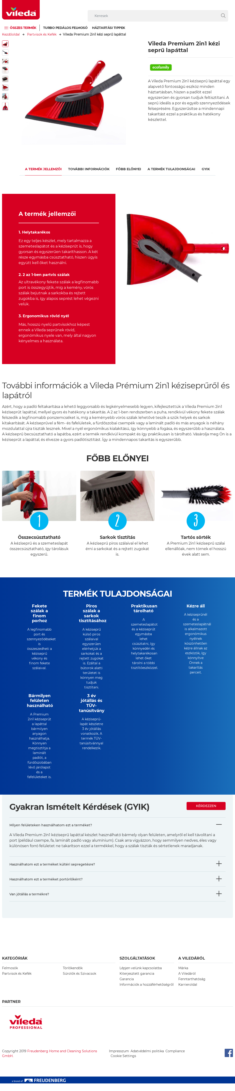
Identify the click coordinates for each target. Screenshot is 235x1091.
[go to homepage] (21, 9)
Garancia (127, 987)
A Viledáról (187, 981)
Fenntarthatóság (191, 987)
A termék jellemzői (43, 169)
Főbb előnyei (128, 169)
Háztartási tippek (108, 28)
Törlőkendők (73, 976)
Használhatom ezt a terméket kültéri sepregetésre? (52, 872)
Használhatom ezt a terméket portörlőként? (46, 887)
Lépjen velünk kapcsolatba (141, 976)
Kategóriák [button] (15, 966)
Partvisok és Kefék (41, 34)
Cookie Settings (123, 1063)
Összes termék (23, 28)
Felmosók (10, 976)
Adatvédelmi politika (147, 1059)
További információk (88, 169)
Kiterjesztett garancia (137, 981)
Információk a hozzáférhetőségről (147, 992)
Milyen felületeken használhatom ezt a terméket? (50, 833)
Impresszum (119, 1059)
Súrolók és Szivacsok (79, 981)
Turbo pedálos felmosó (65, 28)
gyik (206, 169)
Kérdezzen (206, 813)
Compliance (175, 1059)
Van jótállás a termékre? (29, 902)
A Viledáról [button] (191, 966)
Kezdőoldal (11, 34)
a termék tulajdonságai (171, 169)
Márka (183, 976)
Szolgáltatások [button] (137, 966)
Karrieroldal (187, 992)
